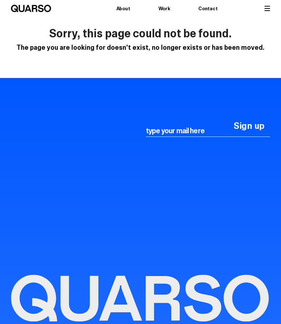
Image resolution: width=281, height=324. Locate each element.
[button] (267, 8)
